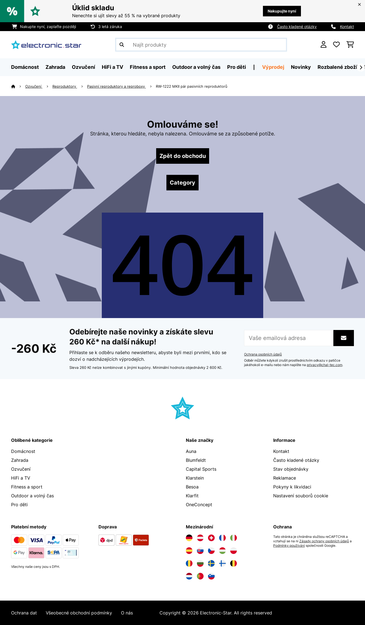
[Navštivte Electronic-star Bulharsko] (200, 563)
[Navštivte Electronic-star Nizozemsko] (189, 576)
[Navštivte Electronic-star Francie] (222, 538)
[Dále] (361, 67)
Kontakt (347, 26)
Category (182, 182)
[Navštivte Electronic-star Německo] (189, 538)
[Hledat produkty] (201, 45)
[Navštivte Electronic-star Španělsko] (189, 550)
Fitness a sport (26, 487)
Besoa (192, 487)
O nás (127, 613)
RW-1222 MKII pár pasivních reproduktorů (191, 86)
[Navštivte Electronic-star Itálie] (233, 538)
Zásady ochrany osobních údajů (324, 541)
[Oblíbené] (336, 45)
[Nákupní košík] (350, 45)
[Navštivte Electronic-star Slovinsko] (211, 576)
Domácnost (23, 451)
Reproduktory (64, 86)
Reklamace (284, 478)
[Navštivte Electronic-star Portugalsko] (200, 576)
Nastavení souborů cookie (300, 495)
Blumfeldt (196, 460)
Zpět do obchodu (182, 156)
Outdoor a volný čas (32, 495)
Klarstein (195, 478)
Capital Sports (201, 469)
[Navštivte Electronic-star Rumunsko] (189, 563)
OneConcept (199, 504)
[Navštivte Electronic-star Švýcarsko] (211, 538)
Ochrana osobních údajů (263, 354)
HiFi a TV (20, 478)
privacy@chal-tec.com (324, 365)
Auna (191, 451)
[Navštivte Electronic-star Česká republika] (211, 550)
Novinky (301, 67)
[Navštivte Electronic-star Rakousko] (200, 538)
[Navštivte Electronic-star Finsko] (222, 563)
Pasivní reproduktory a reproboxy (116, 86)
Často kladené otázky (297, 26)
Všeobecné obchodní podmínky (79, 613)
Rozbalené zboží (337, 67)
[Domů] (18, 86)
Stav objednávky (290, 469)
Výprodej (273, 67)
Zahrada (19, 460)
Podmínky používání (289, 546)
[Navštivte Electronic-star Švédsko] (211, 563)
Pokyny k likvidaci (292, 487)
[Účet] (323, 45)
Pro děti (19, 504)
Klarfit (192, 495)
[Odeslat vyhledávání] (122, 44)
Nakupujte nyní (282, 11)
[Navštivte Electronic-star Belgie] (233, 563)
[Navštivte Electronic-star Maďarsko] (222, 550)
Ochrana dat (24, 613)
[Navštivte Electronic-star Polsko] (233, 550)
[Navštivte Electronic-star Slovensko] (200, 550)
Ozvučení (33, 86)
